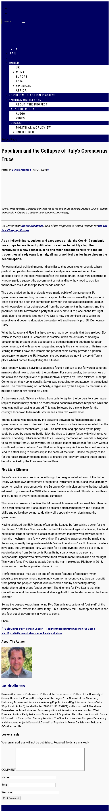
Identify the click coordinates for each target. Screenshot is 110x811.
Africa (21, 90)
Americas (23, 86)
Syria (13, 49)
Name (5, 782)
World (14, 62)
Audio (20, 113)
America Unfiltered (25, 99)
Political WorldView (33, 127)
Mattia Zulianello (32, 226)
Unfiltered (25, 132)
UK (18, 67)
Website (6, 797)
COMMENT (8, 774)
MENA (20, 72)
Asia (19, 81)
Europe (22, 76)
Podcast (16, 123)
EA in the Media (22, 109)
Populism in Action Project (32, 95)
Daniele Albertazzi (21, 170)
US (11, 58)
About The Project (32, 104)
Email (4, 789)
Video (20, 118)
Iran (12, 53)
